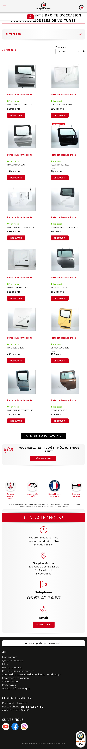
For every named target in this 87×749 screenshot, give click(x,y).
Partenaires (9, 685)
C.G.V (5, 664)
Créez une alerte (43, 458)
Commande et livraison (15, 678)
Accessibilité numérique (16, 688)
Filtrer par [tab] (13, 34)
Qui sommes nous (12, 660)
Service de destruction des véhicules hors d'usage (31, 674)
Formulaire (43, 624)
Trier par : (60, 47)
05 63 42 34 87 (43, 598)
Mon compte (9, 657)
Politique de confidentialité (18, 671)
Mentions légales (12, 667)
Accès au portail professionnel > (43, 643)
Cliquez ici (21, 703)
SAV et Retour (10, 681)
